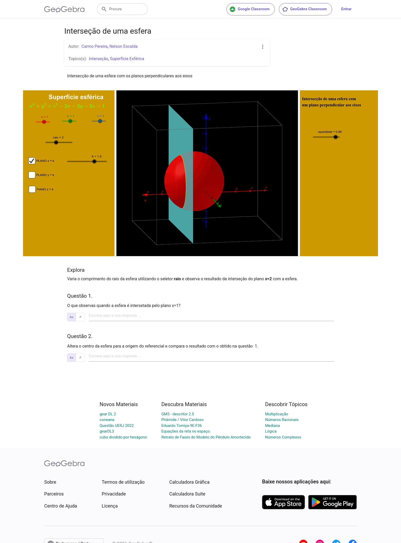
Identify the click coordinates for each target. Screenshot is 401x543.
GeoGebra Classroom (304, 9)
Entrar (346, 9)
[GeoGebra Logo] (64, 9)
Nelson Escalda (123, 46)
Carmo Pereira (94, 46)
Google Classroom (250, 9)
